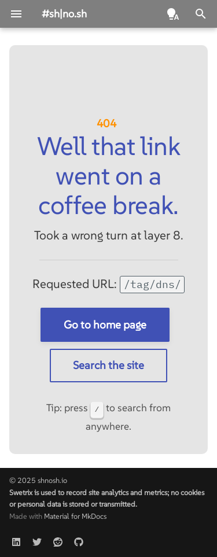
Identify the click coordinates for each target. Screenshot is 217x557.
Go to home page (105, 324)
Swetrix (20, 492)
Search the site (108, 365)
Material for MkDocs (75, 516)
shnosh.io (52, 480)
